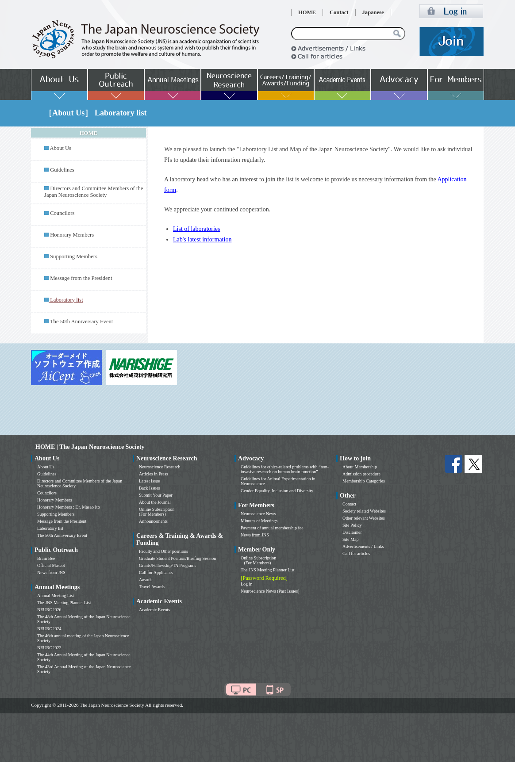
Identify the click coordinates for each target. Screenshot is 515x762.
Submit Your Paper (156, 495)
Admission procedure (361, 473)
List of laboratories (196, 229)
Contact (339, 12)
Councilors (62, 213)
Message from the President (81, 278)
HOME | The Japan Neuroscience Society (89, 447)
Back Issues (149, 488)
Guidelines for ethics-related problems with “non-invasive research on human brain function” (285, 469)
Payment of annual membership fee (272, 527)
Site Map (350, 539)
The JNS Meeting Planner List (64, 602)
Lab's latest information (202, 239)
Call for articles (356, 553)
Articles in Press (153, 473)
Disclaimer (352, 532)
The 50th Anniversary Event (81, 321)
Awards (145, 579)
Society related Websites (364, 511)
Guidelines (62, 170)
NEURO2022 (49, 647)
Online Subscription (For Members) (156, 512)
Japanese (373, 12)
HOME (307, 12)
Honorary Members (72, 235)
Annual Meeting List (55, 595)
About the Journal (155, 502)
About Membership (359, 466)
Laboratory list (50, 528)
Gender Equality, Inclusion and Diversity (277, 490)
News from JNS (51, 572)
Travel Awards (152, 586)
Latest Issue (149, 481)
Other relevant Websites (363, 518)
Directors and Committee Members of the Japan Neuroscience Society (93, 191)
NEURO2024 (49, 628)
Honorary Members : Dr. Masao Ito (68, 507)
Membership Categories (363, 481)
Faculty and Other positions (163, 551)
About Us (60, 148)
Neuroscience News (258, 513)
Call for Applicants (156, 572)
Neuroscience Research (160, 466)
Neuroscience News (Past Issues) (270, 591)
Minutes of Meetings (259, 520)
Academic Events (154, 609)
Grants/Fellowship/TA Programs (167, 565)
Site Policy (352, 525)
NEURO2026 (49, 609)
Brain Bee (46, 558)
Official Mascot (51, 565)
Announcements (153, 521)
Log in (246, 584)
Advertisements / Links (363, 546)
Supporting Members (73, 256)
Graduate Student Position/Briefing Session (177, 558)
